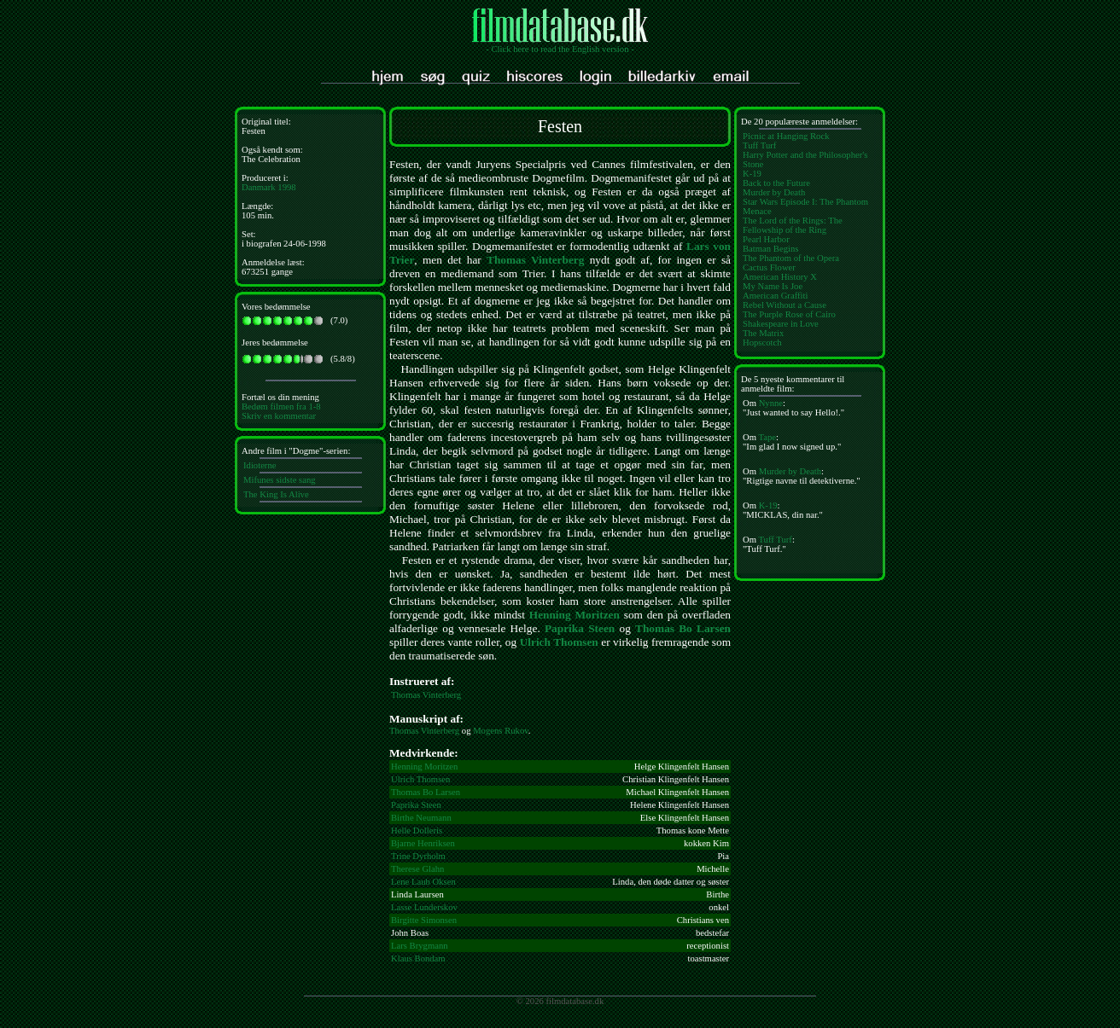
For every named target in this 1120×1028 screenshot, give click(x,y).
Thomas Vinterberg (535, 259)
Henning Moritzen (574, 614)
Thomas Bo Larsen (683, 628)
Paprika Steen (580, 628)
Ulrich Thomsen (559, 642)
